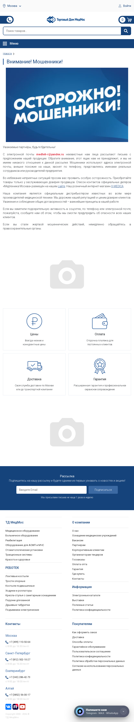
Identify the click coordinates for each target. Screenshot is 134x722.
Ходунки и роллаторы (18, 590)
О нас (75, 530)
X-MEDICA (117, 186)
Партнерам (78, 545)
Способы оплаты (82, 641)
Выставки (78, 600)
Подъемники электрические (22, 609)
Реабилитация (13, 540)
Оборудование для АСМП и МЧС (24, 545)
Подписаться (103, 489)
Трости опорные (15, 581)
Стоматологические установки (24, 549)
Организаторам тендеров (87, 554)
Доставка (78, 637)
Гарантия (77, 569)
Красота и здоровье (17, 559)
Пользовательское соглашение (91, 651)
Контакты (78, 578)
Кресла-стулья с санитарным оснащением (30, 595)
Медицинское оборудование (22, 530)
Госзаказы (78, 559)
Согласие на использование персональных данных (98, 667)
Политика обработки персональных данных (98, 661)
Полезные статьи (82, 604)
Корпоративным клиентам (88, 549)
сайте (61, 186)
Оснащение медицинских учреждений (94, 535)
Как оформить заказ (84, 632)
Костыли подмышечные (20, 585)
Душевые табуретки (17, 604)
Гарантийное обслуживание (88, 646)
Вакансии (77, 540)
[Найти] (126, 31)
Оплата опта (79, 564)
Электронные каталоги (86, 595)
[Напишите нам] (101, 711)
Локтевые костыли (17, 576)
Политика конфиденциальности (91, 656)
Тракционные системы (18, 554)
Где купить (78, 573)
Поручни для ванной (17, 600)
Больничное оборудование (21, 535)
